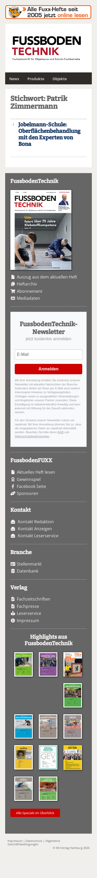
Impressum (28, 620)
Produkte (35, 78)
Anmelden (48, 369)
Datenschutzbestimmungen (32, 436)
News (14, 78)
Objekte (60, 78)
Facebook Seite (31, 486)
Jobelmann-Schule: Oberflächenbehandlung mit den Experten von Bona (49, 134)
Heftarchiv (27, 284)
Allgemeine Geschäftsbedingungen (34, 842)
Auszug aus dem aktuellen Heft (47, 277)
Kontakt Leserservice (38, 536)
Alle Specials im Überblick (35, 813)
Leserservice (29, 613)
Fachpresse (28, 606)
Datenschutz (34, 841)
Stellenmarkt (29, 564)
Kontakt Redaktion (36, 522)
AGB (61, 432)
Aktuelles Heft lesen (36, 472)
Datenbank (27, 571)
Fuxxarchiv (48, 12)
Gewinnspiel (29, 479)
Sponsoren (27, 493)
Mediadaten (28, 298)
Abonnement (29, 291)
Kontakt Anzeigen (35, 529)
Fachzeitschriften (33, 599)
